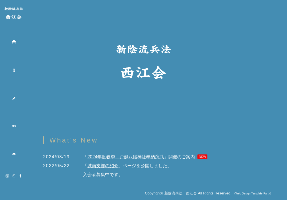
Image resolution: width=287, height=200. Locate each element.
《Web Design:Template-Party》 (253, 193)
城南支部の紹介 (102, 166)
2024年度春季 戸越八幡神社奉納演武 (125, 157)
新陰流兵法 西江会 (180, 193)
